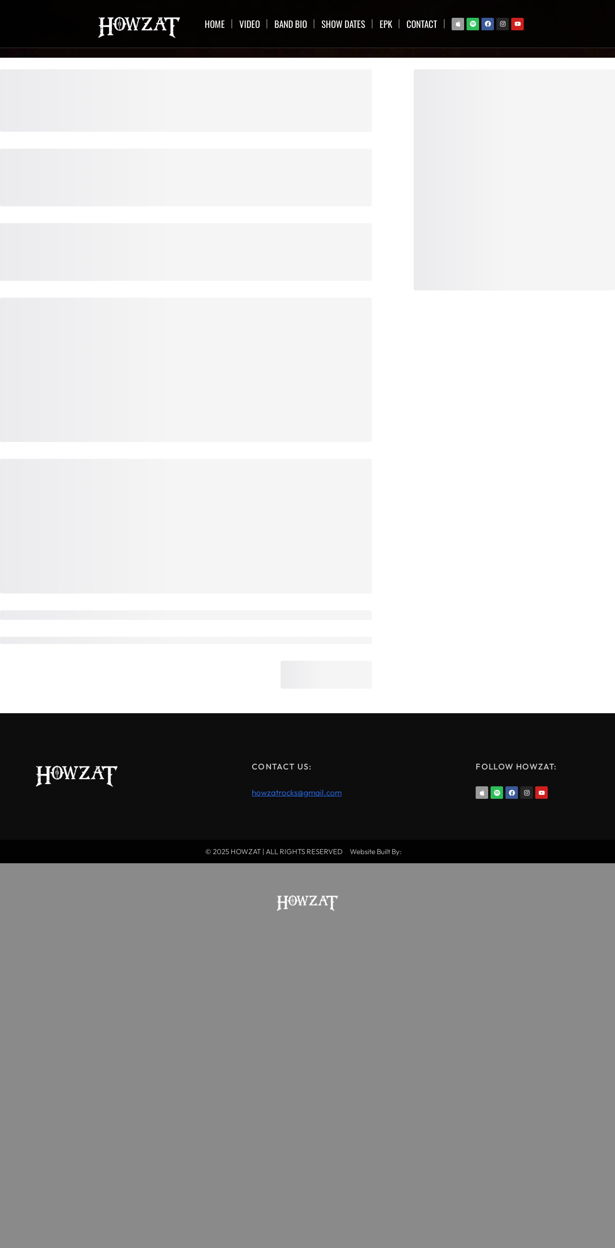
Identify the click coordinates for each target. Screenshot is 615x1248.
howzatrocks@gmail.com (297, 792)
